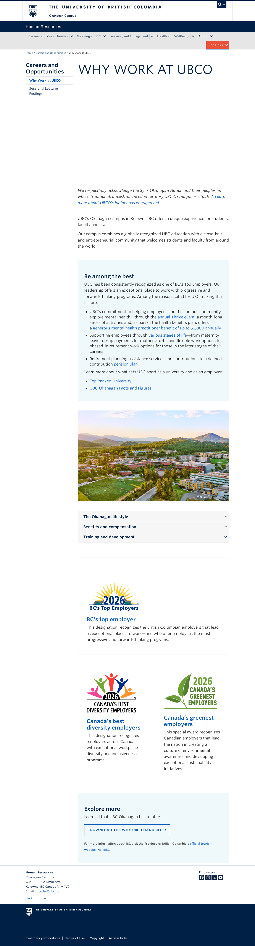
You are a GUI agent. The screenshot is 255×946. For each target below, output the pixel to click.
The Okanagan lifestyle (105, 516)
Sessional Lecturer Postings (43, 91)
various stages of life (167, 335)
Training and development (108, 537)
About (203, 36)
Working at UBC (89, 36)
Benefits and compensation (109, 527)
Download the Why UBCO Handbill (126, 830)
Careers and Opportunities (48, 36)
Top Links (216, 45)
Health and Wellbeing (173, 36)
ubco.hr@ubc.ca (47, 891)
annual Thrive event (176, 317)
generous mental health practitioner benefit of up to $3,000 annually (157, 328)
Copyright (97, 938)
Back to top (36, 898)
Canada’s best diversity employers (113, 724)
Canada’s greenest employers (189, 720)
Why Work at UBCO (45, 81)
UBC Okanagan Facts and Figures (121, 388)
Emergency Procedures (43, 938)
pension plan (126, 364)
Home (29, 52)
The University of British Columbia (36, 11)
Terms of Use (75, 938)
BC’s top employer (111, 619)
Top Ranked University (110, 381)
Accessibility (118, 938)
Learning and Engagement (129, 36)
